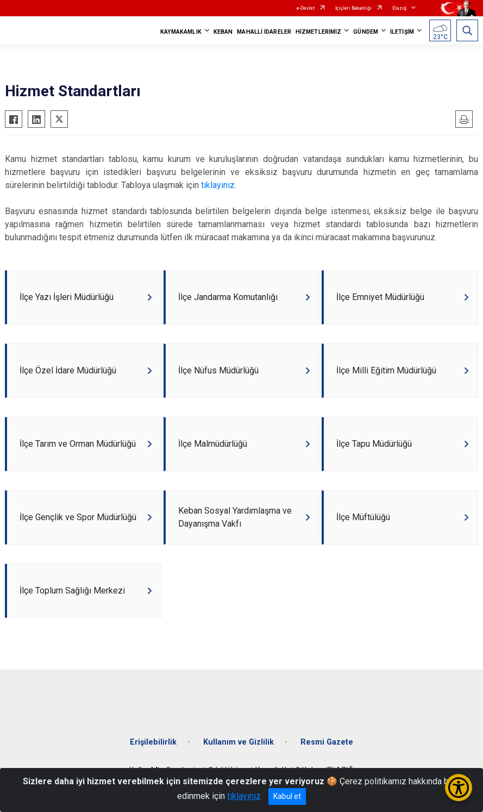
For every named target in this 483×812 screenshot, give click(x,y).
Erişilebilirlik (153, 742)
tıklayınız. (218, 185)
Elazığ (399, 8)
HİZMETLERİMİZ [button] (318, 31)
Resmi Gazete (326, 742)
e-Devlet (306, 8)
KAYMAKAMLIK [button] (181, 31)
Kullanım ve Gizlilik (238, 742)
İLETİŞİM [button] (402, 31)
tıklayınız (244, 796)
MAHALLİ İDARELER (264, 31)
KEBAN (223, 31)
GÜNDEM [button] (365, 31)
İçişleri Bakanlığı (353, 8)
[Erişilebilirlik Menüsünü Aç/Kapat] (458, 787)
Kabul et (287, 796)
